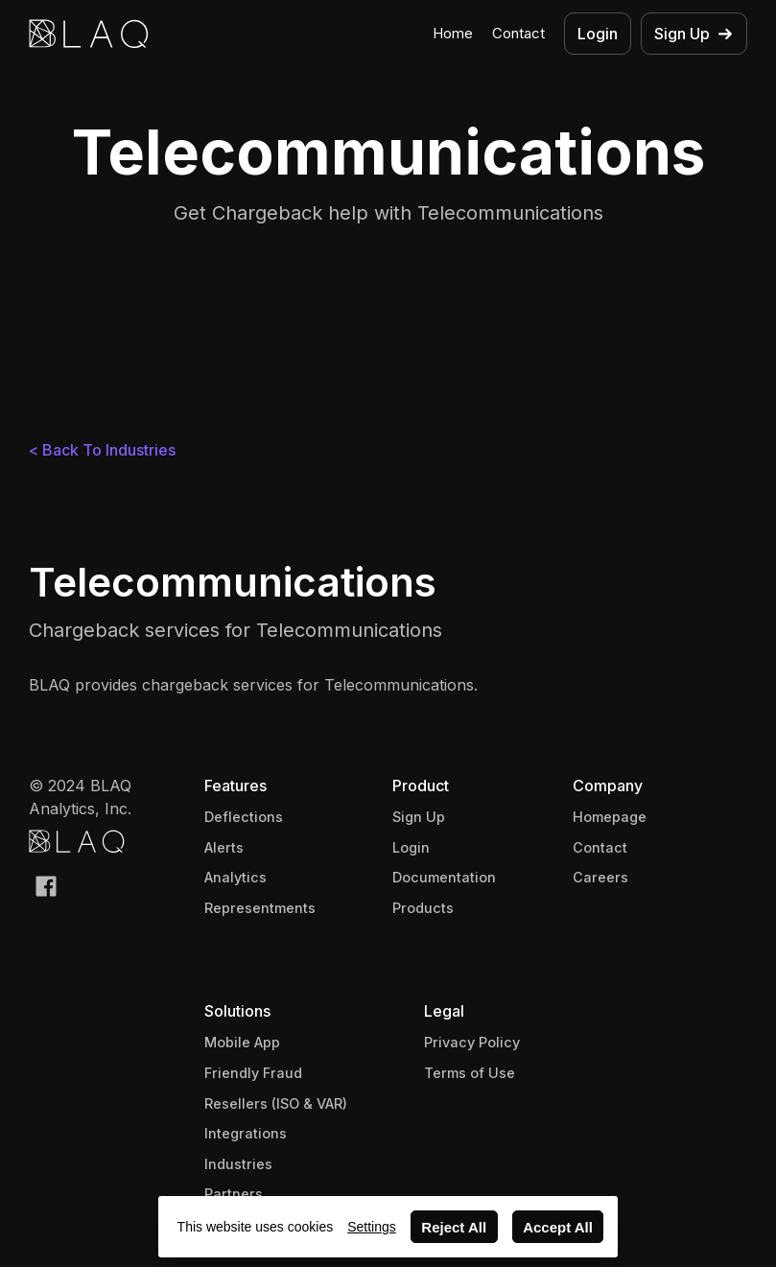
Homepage (610, 817)
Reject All (453, 1227)
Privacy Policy (472, 1042)
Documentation (444, 877)
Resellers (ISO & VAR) (275, 1103)
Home (453, 33)
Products (423, 908)
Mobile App (242, 1042)
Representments (260, 908)
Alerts (224, 847)
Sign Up (418, 817)
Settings (371, 1226)
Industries (238, 1164)
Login (411, 847)
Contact (518, 33)
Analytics (235, 877)
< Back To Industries (102, 449)
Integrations (245, 1133)
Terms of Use (469, 1073)
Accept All (558, 1227)
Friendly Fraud (253, 1073)
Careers (600, 877)
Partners (233, 1193)
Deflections (243, 817)
